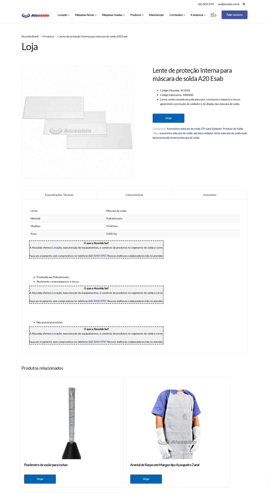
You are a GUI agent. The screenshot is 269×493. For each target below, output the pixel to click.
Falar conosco (234, 14)
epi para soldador (203, 133)
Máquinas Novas (84, 14)
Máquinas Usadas (112, 14)
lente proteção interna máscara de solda (176, 137)
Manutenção (156, 14)
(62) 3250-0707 (206, 4)
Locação (62, 14)
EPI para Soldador (211, 128)
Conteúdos (176, 14)
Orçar (168, 118)
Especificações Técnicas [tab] (59, 194)
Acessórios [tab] (209, 194)
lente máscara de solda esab (230, 133)
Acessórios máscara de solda (183, 128)
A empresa (197, 14)
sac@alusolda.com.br (229, 4)
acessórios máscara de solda (176, 133)
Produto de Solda (233, 128)
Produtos (135, 14)
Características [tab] (134, 194)
